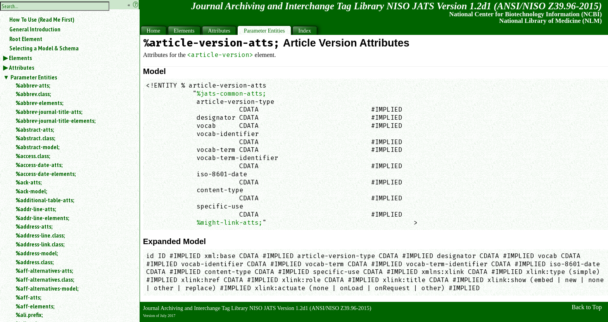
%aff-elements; (35, 306)
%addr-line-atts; (36, 209)
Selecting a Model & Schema (44, 48)
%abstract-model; (37, 147)
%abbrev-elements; (39, 103)
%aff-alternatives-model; (47, 288)
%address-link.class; (40, 244)
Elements (20, 58)
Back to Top (587, 307)
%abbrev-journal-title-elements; (55, 120)
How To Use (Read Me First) (41, 19)
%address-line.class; (40, 235)
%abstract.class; (35, 138)
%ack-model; (31, 191)
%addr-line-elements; (42, 218)
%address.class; (35, 262)
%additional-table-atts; (45, 200)
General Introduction (34, 29)
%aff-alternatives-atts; (44, 270)
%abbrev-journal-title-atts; (49, 111)
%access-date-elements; (46, 173)
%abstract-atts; (35, 129)
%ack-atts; (28, 182)
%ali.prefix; (29, 315)
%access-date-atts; (39, 165)
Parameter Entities (33, 77)
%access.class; (33, 156)
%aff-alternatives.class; (45, 279)
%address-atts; (34, 226)
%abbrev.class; (33, 94)
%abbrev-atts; (33, 85)
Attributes (21, 67)
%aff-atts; (28, 297)
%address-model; (37, 253)
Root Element (25, 39)
